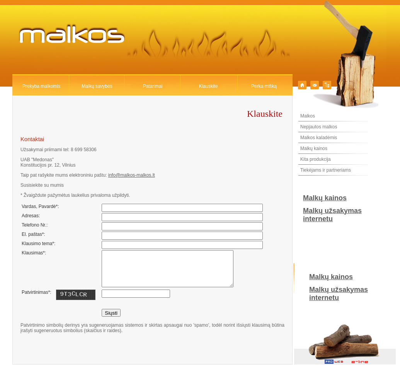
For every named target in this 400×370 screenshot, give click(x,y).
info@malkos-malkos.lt (131, 175)
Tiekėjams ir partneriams (325, 170)
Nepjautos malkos (318, 127)
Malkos (307, 116)
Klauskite (208, 86)
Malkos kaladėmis (318, 137)
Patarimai (153, 86)
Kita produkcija (315, 159)
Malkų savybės (97, 86)
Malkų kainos (313, 148)
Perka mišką (264, 86)
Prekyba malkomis (41, 86)
